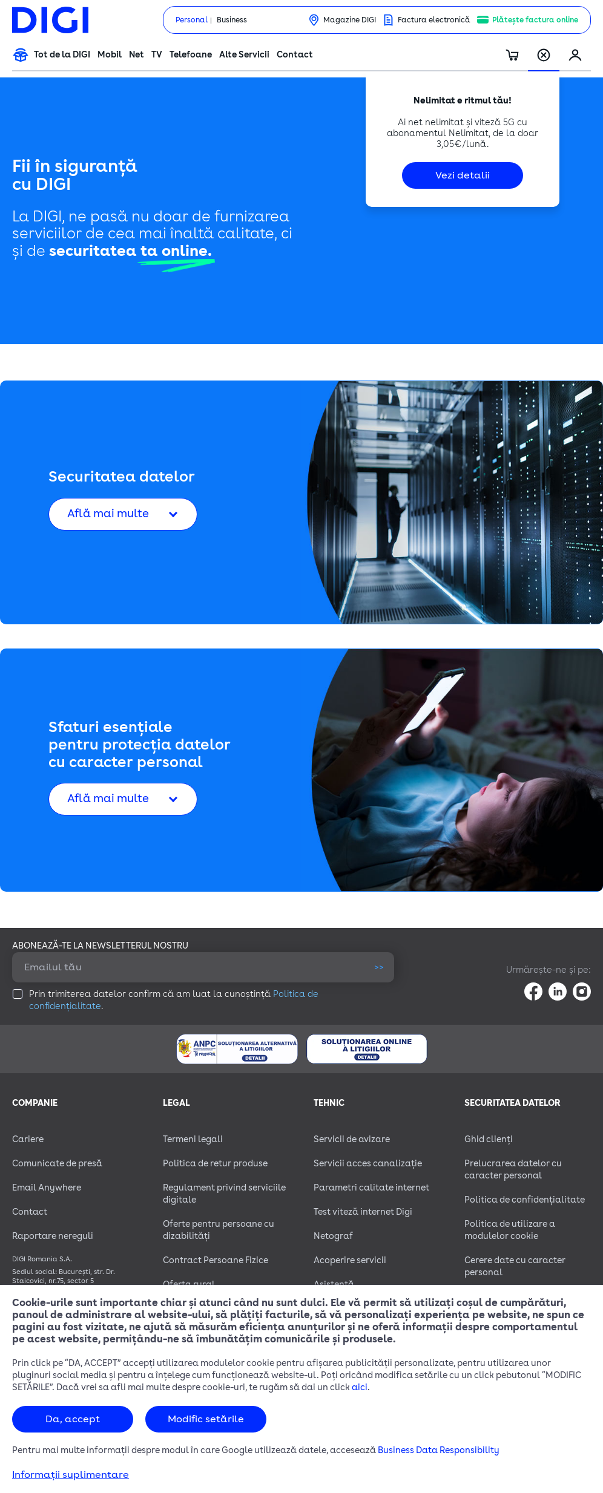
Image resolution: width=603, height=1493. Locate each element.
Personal (192, 20)
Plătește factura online (535, 20)
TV (156, 54)
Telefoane (191, 54)
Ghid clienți (488, 1139)
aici (359, 1387)
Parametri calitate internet (371, 1188)
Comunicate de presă (57, 1163)
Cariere (28, 1139)
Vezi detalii (462, 175)
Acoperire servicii (350, 1260)
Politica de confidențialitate (524, 1200)
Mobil (109, 54)
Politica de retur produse (215, 1163)
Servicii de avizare (352, 1139)
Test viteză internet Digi (363, 1212)
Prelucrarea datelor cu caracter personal (513, 1169)
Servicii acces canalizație (368, 1163)
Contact (295, 54)
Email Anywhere (46, 1188)
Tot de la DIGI (62, 54)
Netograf (333, 1236)
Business (232, 20)
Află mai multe (108, 513)
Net (136, 54)
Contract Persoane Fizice (215, 1260)
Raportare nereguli (52, 1236)
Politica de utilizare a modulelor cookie (509, 1230)
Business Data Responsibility (438, 1450)
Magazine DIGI (349, 20)
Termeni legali (193, 1139)
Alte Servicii (244, 54)
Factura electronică (434, 20)
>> (379, 967)
